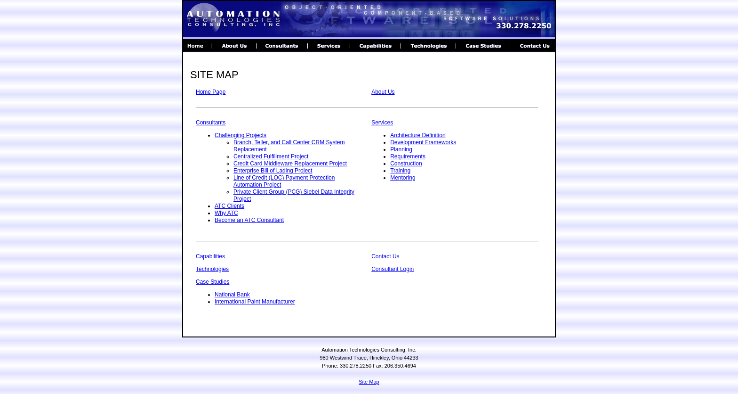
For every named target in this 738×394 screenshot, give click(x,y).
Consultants (210, 122)
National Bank (232, 294)
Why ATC (226, 213)
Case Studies (212, 282)
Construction (406, 163)
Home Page (210, 92)
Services (382, 122)
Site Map (369, 382)
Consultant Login (392, 269)
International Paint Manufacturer (255, 301)
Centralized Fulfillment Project (270, 156)
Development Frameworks (423, 142)
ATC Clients (229, 206)
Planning (401, 149)
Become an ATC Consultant (249, 220)
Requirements (407, 156)
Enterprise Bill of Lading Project (272, 170)
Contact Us (385, 256)
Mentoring (402, 177)
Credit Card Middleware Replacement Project (290, 163)
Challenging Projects (240, 135)
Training (400, 170)
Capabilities (210, 256)
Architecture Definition (417, 135)
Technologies (212, 269)
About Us (382, 92)
